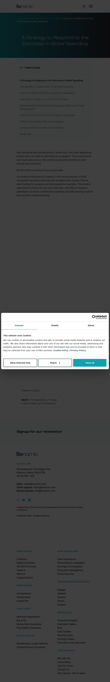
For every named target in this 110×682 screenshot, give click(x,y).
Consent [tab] (19, 325)
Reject (55, 362)
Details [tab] (55, 325)
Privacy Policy (78, 350)
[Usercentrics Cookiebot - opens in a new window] (94, 317)
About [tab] (91, 325)
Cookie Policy (60, 350)
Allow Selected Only (20, 362)
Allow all (90, 362)
